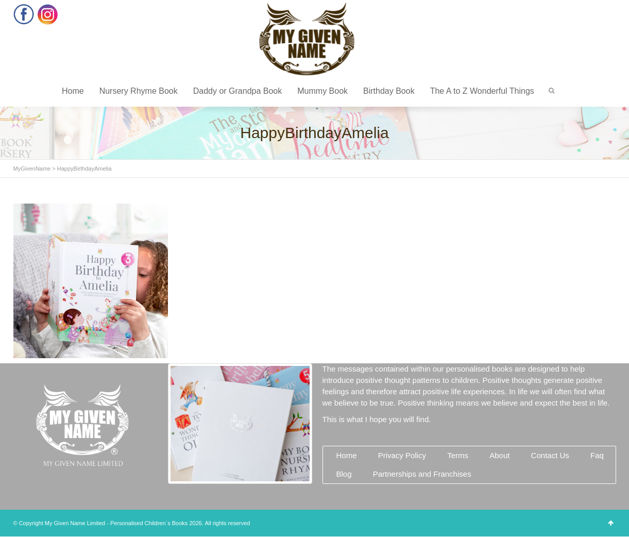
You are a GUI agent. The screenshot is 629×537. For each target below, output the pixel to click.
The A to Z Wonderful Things (482, 91)
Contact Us (550, 455)
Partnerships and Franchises (422, 473)
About (499, 455)
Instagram (47, 14)
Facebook (24, 14)
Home (73, 91)
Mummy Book (322, 91)
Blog (344, 473)
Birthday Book (389, 91)
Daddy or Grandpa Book (237, 91)
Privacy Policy (402, 455)
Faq (597, 455)
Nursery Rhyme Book (138, 91)
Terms (457, 455)
